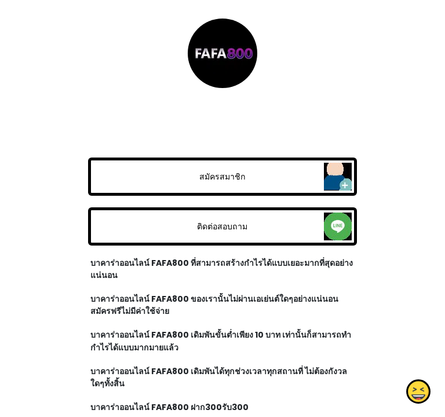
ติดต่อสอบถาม (222, 226)
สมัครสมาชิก (222, 176)
